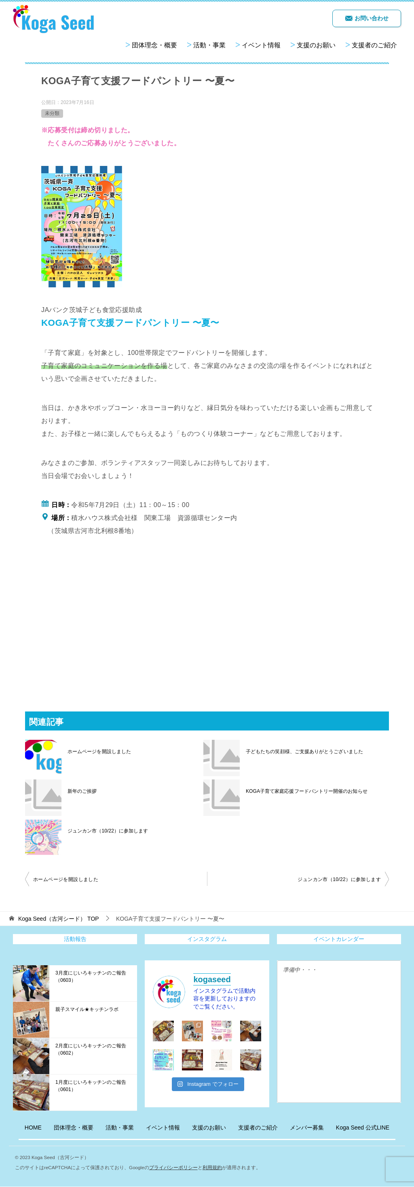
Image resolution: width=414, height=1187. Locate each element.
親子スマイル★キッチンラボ (86, 1009)
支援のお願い (316, 45)
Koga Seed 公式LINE (362, 1127)
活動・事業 (209, 45)
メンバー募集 (307, 1127)
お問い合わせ (367, 18)
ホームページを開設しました (99, 751)
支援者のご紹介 (374, 45)
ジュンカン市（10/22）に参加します (108, 831)
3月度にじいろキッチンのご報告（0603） (90, 976)
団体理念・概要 (154, 45)
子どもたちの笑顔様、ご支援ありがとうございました (304, 751)
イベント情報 (261, 45)
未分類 (52, 113)
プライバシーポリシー (173, 1167)
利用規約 (212, 1167)
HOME (33, 1127)
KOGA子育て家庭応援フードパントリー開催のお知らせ (306, 791)
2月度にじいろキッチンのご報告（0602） (90, 1049)
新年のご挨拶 (82, 791)
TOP (58, 918)
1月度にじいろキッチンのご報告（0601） (90, 1085)
